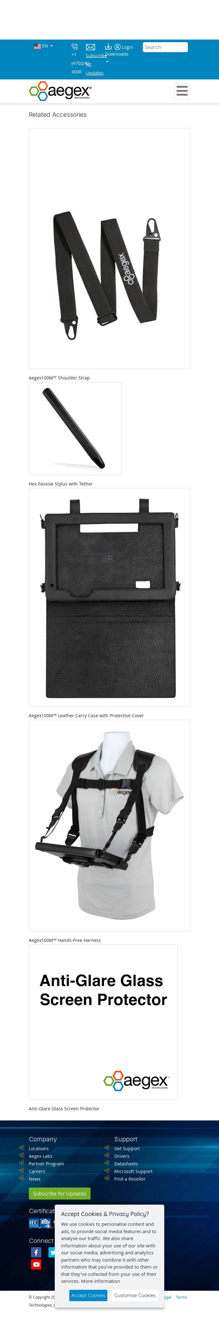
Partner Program (46, 1164)
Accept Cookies (88, 1295)
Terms (181, 1297)
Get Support (127, 1148)
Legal (166, 1297)
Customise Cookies (135, 1295)
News (35, 1179)
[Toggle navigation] (182, 91)
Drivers (121, 1156)
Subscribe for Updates (59, 1193)
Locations (39, 1148)
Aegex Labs (41, 1156)
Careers (37, 1171)
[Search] (165, 47)
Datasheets (126, 1164)
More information (100, 1281)
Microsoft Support (133, 1171)
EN (41, 46)
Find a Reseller (130, 1179)
